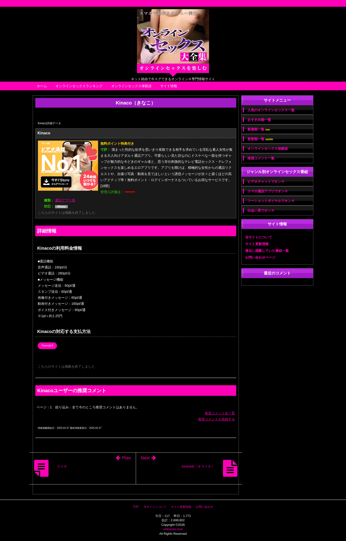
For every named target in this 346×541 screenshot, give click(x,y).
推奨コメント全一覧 (220, 413)
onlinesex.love (173, 529)
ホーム (42, 86)
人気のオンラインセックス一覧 (271, 110)
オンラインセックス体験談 (131, 86)
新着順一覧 (258, 129)
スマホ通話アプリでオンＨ (267, 191)
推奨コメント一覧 (260, 158)
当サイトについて (258, 237)
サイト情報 (168, 86)
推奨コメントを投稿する (216, 419)
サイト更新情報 (257, 244)
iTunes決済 (47, 345)
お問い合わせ (204, 506)
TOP (136, 506)
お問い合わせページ (260, 257)
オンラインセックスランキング (79, 86)
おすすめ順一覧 (259, 119)
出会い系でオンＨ (260, 210)
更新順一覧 (260, 139)
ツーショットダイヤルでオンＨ (271, 200)
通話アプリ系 (65, 200)
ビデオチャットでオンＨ (265, 181)
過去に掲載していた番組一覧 (267, 251)
